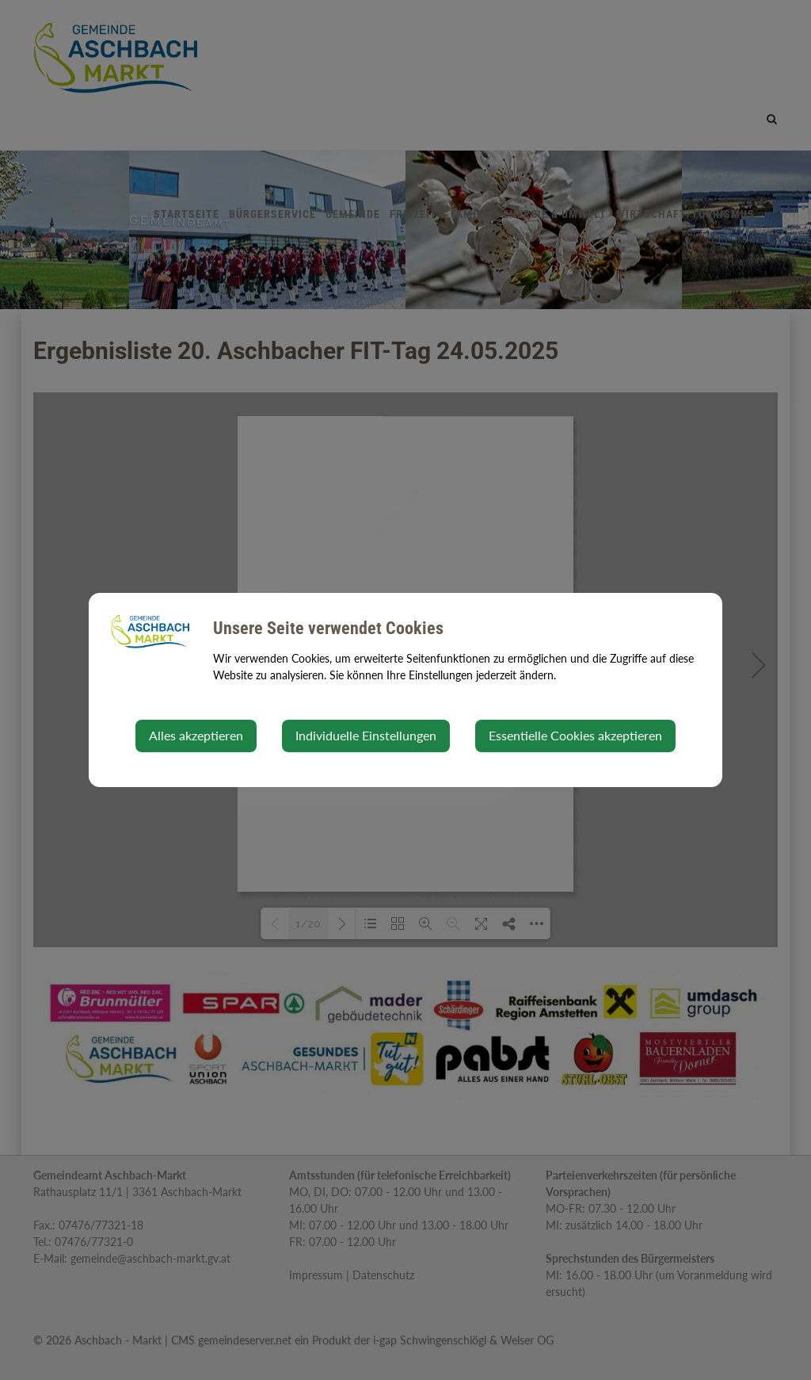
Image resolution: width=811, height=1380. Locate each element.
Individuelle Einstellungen (365, 735)
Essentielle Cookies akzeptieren (575, 735)
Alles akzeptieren (196, 735)
